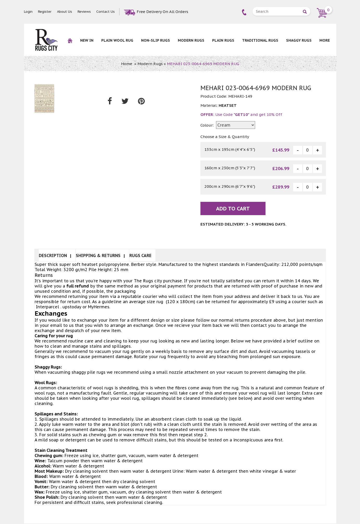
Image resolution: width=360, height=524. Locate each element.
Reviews (84, 11)
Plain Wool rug (117, 40)
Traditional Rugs (260, 40)
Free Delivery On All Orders (162, 11)
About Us (64, 11)
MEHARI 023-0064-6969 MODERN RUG (203, 63)
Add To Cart (233, 209)
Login (28, 11)
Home (126, 63)
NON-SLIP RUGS (155, 40)
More (324, 40)
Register (45, 11)
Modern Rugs (191, 40)
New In (86, 40)
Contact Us (105, 11)
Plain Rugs (223, 40)
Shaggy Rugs (299, 40)
